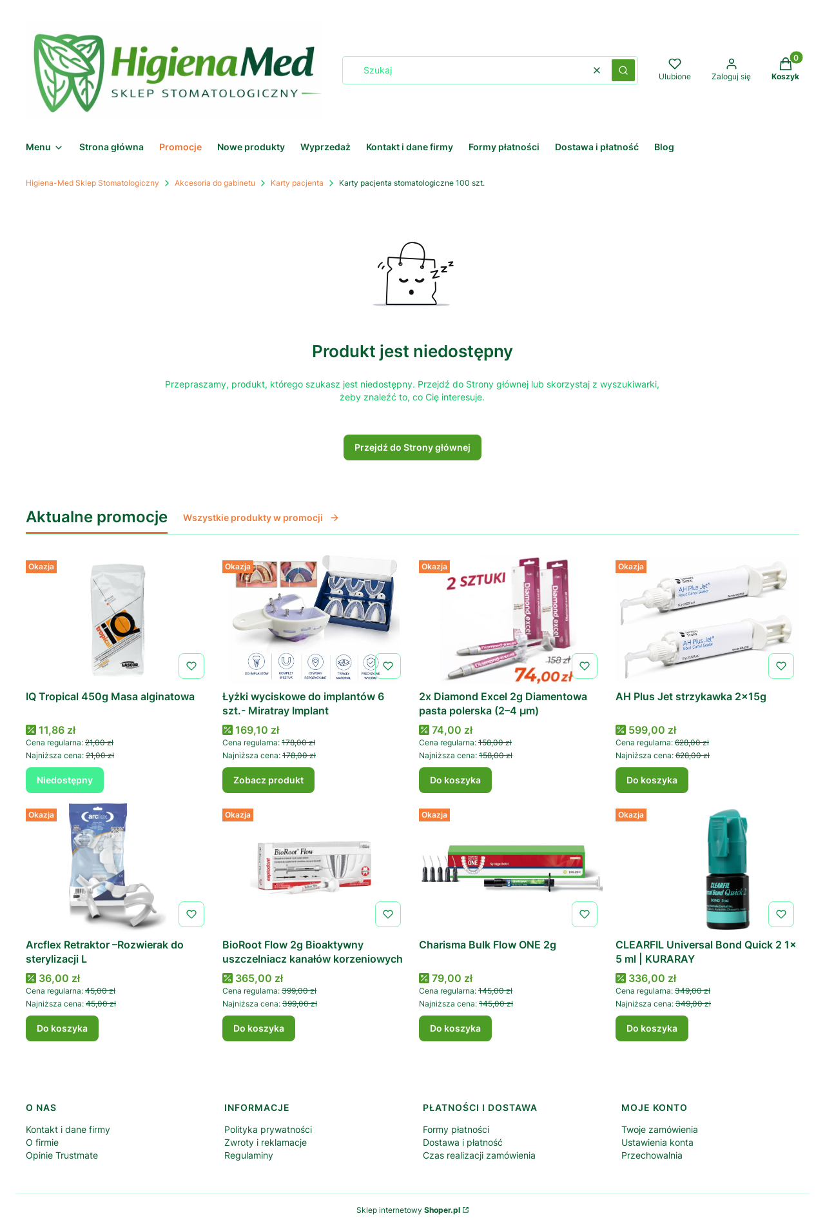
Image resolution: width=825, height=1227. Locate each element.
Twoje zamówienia (659, 1129)
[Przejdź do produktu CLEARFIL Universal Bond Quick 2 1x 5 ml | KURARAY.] (707, 867)
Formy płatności (456, 1129)
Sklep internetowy (408, 1210)
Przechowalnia (652, 1155)
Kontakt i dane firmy (68, 1129)
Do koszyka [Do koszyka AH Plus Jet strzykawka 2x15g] (651, 779)
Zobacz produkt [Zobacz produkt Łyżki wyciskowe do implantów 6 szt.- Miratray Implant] (268, 779)
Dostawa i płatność (463, 1142)
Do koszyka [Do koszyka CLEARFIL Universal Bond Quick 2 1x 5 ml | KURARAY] (651, 1028)
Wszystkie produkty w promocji (261, 517)
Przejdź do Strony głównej (412, 447)
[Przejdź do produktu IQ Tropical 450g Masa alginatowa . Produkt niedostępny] (117, 619)
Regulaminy (248, 1155)
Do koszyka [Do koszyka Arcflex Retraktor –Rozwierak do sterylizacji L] (62, 1028)
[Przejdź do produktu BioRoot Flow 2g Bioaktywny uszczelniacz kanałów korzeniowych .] (314, 867)
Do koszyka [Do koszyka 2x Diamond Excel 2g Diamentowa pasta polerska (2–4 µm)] (455, 779)
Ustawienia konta (657, 1142)
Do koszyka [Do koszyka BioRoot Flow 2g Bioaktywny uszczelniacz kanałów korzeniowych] (258, 1028)
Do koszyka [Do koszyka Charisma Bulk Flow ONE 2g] (455, 1028)
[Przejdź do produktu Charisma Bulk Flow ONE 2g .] (511, 867)
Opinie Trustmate (62, 1155)
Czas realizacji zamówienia (479, 1155)
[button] (623, 70)
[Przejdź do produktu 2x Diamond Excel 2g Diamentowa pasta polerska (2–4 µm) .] (511, 619)
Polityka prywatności (268, 1129)
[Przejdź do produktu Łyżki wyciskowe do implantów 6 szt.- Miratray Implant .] (314, 619)
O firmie (42, 1142)
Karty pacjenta (297, 183)
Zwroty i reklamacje (265, 1142)
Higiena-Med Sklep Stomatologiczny (92, 183)
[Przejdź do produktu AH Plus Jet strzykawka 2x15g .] (707, 619)
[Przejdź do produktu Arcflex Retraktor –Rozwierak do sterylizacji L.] (117, 867)
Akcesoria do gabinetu (215, 183)
